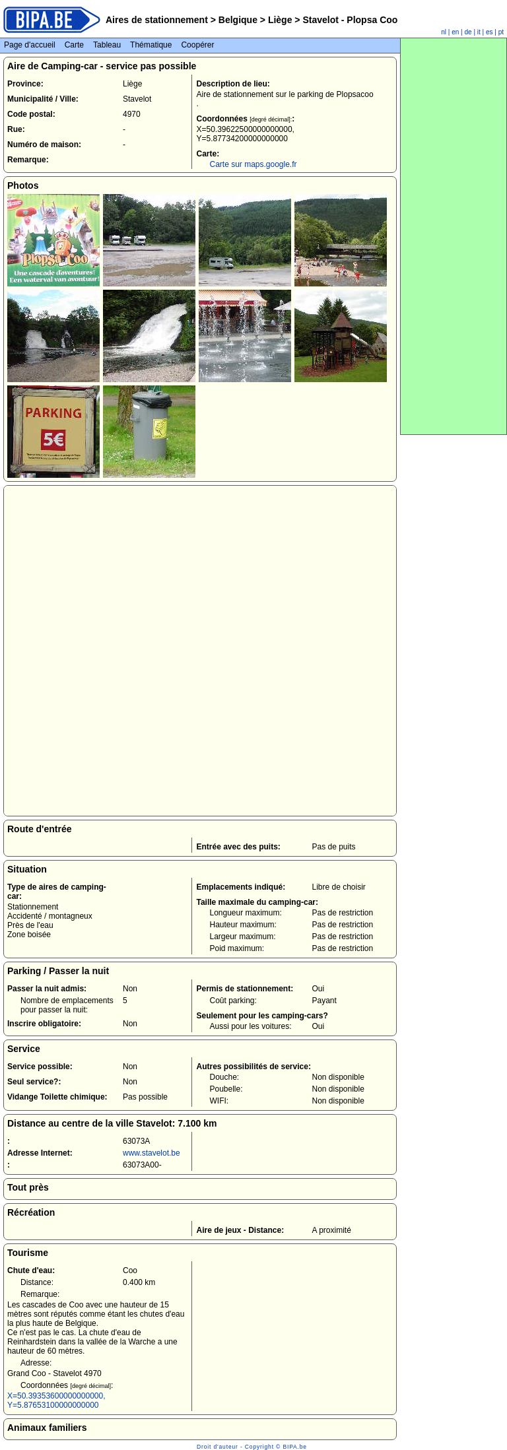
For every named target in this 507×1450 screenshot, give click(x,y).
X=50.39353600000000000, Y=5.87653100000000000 (56, 1400)
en (455, 32)
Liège (279, 20)
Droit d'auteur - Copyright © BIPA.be (252, 1446)
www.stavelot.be (151, 1153)
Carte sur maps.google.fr (252, 164)
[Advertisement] (453, 236)
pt (501, 32)
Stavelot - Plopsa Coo (349, 20)
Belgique (238, 20)
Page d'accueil (29, 44)
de (468, 32)
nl (443, 32)
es (489, 32)
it (479, 32)
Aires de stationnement (157, 20)
